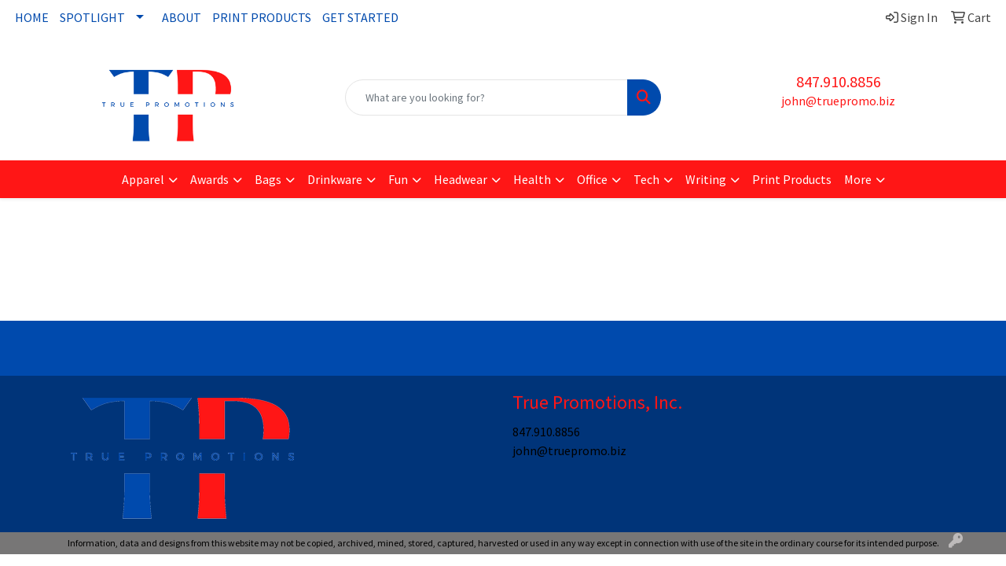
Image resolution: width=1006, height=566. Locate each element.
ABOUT (181, 17)
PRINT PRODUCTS (261, 17)
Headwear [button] (460, 179)
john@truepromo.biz (838, 100)
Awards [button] (209, 179)
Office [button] (592, 179)
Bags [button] (268, 179)
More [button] (858, 179)
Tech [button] (646, 179)
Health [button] (532, 179)
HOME (32, 17)
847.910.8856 (838, 81)
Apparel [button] (143, 179)
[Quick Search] (487, 97)
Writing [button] (705, 179)
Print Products (792, 179)
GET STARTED (360, 17)
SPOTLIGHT (92, 17)
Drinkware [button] (334, 179)
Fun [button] (398, 179)
